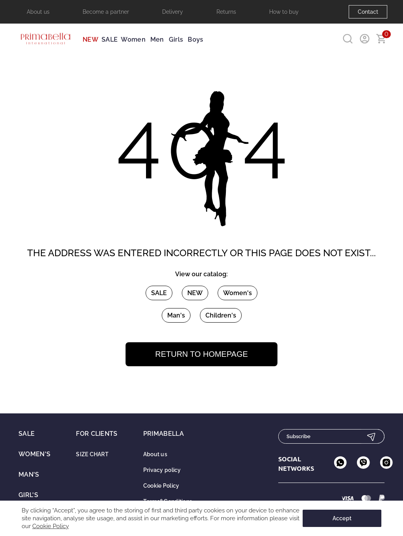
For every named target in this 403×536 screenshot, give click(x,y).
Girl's (28, 495)
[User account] (364, 38)
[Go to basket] (381, 38)
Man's (176, 315)
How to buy (284, 12)
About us (38, 12)
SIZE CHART (92, 454)
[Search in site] (347, 38)
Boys (195, 39)
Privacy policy (162, 470)
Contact (368, 12)
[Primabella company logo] (45, 47)
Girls (176, 39)
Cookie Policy (161, 486)
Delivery (172, 12)
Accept (342, 518)
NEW (90, 39)
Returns (226, 12)
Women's (237, 293)
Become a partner (106, 12)
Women (133, 39)
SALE (110, 39)
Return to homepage (201, 354)
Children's (220, 315)
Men (157, 39)
